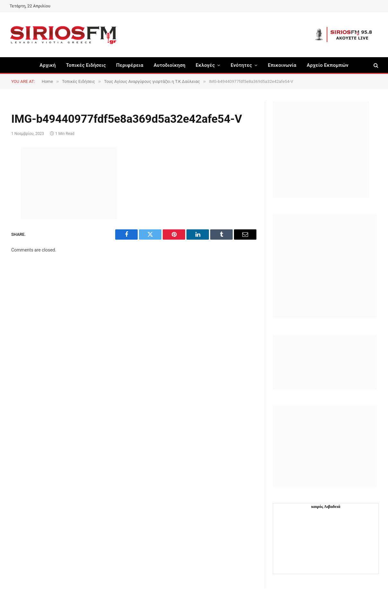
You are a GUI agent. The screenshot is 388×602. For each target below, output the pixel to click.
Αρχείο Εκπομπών (328, 65)
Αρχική (47, 65)
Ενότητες (241, 65)
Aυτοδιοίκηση (169, 65)
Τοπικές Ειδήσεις (86, 65)
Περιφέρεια (129, 65)
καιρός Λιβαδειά (326, 506)
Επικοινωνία (282, 65)
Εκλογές (205, 65)
